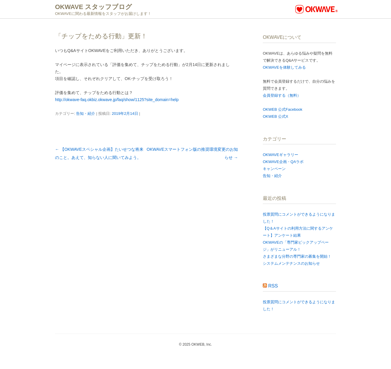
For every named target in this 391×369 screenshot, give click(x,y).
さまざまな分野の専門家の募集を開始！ (297, 256)
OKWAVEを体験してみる (284, 67)
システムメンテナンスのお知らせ (291, 263)
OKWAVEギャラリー (280, 155)
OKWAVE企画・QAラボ (283, 162)
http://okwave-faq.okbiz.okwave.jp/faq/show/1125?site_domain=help (117, 99)
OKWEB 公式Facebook (282, 109)
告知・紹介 (85, 113)
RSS (273, 285)
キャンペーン (274, 169)
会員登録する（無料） (282, 95)
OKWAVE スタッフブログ (93, 7)
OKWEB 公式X (275, 116)
